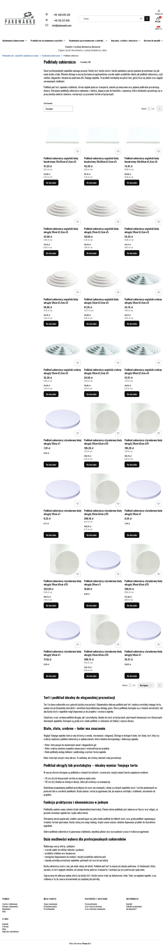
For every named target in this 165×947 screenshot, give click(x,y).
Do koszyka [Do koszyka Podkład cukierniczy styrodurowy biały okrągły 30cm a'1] (91, 605)
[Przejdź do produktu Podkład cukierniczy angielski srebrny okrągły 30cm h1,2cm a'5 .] (144, 348)
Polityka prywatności (134, 906)
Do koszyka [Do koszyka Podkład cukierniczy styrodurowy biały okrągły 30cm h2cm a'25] (132, 605)
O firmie (5, 926)
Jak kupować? (131, 908)
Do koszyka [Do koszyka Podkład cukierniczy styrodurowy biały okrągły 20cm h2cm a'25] (91, 464)
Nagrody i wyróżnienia (10, 931)
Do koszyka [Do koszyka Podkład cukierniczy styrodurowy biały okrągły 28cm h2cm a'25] (51, 605)
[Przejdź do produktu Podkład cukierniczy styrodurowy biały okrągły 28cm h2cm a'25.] (63, 559)
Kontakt (129, 903)
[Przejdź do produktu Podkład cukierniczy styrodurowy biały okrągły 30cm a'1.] (103, 559)
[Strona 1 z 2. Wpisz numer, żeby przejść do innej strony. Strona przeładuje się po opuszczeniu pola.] (149, 108)
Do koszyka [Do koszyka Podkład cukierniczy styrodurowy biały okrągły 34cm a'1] (51, 675)
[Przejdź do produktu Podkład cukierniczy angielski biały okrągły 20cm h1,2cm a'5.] (63, 207)
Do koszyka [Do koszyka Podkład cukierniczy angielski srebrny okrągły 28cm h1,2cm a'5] (91, 394)
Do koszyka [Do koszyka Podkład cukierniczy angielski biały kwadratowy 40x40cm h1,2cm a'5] (132, 182)
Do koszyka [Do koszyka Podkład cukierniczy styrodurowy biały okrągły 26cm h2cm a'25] (91, 535)
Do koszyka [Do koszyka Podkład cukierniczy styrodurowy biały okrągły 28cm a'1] (132, 535)
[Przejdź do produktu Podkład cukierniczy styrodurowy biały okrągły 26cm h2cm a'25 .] (103, 489)
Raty (4, 911)
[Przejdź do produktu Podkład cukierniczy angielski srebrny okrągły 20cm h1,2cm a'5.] (144, 277)
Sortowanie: (48, 103)
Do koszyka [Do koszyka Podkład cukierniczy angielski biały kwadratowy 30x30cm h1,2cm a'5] (91, 182)
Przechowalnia (49, 908)
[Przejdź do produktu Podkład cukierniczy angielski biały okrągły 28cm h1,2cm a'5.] (144, 207)
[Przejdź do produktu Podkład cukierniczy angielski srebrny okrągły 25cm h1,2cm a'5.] (63, 348)
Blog (4, 928)
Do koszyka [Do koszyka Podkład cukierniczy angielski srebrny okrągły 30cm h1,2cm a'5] (132, 394)
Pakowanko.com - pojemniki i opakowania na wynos (20, 55)
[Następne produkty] (145, 685)
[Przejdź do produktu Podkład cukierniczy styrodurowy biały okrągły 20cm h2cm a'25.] (103, 418)
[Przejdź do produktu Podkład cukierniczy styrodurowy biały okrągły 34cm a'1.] (63, 630)
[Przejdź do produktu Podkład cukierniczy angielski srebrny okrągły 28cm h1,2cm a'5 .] (103, 348)
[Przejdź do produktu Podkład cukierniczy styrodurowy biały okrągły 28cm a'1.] (144, 489)
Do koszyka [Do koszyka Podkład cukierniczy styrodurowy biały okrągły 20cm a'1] (51, 464)
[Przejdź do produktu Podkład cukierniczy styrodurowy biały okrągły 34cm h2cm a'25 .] (103, 630)
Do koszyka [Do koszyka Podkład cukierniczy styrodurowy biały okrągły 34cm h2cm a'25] (91, 675)
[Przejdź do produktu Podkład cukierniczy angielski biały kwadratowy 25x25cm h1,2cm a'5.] (63, 136)
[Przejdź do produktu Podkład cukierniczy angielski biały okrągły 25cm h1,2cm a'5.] (103, 207)
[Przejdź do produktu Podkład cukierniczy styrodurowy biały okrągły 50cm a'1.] (144, 630)
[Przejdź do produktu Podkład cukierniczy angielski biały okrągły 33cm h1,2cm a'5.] (103, 277)
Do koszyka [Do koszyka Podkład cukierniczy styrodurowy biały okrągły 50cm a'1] (132, 675)
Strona (143, 108)
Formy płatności (91, 903)
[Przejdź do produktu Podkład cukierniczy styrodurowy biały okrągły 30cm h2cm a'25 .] (144, 559)
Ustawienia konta (50, 906)
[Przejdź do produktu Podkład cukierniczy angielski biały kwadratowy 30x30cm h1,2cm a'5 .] (103, 136)
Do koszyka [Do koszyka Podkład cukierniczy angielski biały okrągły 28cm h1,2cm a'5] (132, 253)
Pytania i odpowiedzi (10, 906)
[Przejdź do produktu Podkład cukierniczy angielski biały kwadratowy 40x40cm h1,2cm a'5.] (144, 136)
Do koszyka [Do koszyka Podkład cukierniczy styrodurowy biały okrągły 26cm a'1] (51, 535)
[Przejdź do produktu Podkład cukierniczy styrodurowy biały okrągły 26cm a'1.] (63, 489)
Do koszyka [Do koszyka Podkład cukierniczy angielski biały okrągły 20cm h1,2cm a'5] (51, 253)
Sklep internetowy (79, 943)
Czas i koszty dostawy (93, 906)
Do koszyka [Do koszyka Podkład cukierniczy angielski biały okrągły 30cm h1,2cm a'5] (51, 323)
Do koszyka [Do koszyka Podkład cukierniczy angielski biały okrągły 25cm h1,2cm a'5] (91, 253)
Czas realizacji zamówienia (95, 908)
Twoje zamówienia (50, 903)
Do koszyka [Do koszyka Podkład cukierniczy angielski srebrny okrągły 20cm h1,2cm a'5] (132, 323)
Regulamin (6, 908)
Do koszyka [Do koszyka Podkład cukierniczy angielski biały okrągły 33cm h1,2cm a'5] (91, 323)
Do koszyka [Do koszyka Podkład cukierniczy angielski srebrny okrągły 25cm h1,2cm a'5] (51, 394)
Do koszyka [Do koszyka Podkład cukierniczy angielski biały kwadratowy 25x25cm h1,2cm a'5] (51, 182)
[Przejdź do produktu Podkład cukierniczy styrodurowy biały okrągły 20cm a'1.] (63, 418)
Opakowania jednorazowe (51, 55)
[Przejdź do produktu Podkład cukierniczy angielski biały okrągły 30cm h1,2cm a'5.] (63, 277)
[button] (147, 18)
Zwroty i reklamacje (9, 903)
